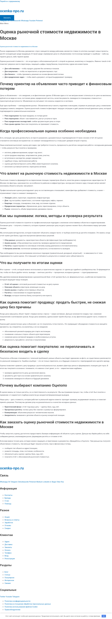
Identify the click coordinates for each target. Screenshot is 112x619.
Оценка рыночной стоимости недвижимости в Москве (19, 46)
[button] (56, 23)
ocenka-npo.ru (12, 11)
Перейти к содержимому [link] (10, 1)
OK (104, 616)
